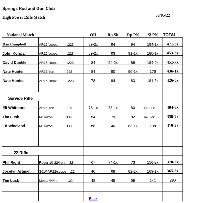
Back (93, 199)
